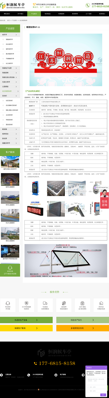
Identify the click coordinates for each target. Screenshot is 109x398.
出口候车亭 (9, 63)
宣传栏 (4, 96)
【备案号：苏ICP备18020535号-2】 (28, 389)
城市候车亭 (9, 49)
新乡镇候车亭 (10, 54)
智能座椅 (5, 73)
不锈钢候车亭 (10, 58)
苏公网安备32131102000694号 (47, 389)
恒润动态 (48, 13)
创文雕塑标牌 (23, 20)
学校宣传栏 (9, 119)
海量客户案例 (20, 328)
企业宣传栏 (9, 115)
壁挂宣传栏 (9, 124)
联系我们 (102, 13)
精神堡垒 (5, 134)
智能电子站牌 (7, 68)
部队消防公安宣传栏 (12, 110)
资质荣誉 (75, 13)
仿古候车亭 (9, 44)
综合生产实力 (76, 320)
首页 (8, 20)
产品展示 (34, 13)
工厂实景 (88, 13)
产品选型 (10, 28)
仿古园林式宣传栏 (11, 105)
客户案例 (10, 152)
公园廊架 (5, 86)
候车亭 (4, 35)
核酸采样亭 (6, 143)
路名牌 (4, 138)
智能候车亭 (9, 39)
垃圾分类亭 (6, 82)
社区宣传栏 (9, 100)
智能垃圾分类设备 (8, 77)
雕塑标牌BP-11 (33, 27)
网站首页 (7, 13)
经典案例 (61, 13)
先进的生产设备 (21, 320)
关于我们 (20, 13)
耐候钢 (4, 129)
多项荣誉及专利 (77, 328)
